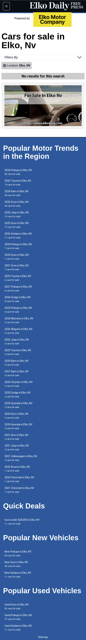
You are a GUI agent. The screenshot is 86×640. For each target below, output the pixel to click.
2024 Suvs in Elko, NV (17, 256)
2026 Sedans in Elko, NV (18, 235)
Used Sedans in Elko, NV (18, 627)
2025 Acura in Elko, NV (17, 468)
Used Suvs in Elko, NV (17, 606)
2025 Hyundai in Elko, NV (18, 405)
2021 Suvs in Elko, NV (17, 267)
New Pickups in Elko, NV (18, 553)
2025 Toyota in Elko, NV (18, 352)
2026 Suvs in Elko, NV (17, 203)
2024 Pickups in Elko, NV (18, 246)
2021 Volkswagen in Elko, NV (21, 458)
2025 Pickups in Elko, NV (18, 309)
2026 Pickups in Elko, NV (18, 172)
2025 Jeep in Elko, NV (17, 341)
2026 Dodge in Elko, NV (18, 299)
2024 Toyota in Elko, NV (18, 278)
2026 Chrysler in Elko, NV (19, 384)
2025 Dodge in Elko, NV (18, 394)
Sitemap (43, 637)
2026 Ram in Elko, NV (17, 193)
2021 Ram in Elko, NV (17, 373)
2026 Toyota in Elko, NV (18, 182)
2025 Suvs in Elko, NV (17, 225)
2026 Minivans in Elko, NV (19, 320)
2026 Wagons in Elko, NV (18, 331)
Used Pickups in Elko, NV (18, 617)
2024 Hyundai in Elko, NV (18, 426)
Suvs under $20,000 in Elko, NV (22, 521)
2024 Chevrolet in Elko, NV (19, 479)
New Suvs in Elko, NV (16, 564)
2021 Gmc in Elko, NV (16, 437)
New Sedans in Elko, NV (18, 574)
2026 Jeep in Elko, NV (17, 214)
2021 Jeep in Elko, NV (17, 447)
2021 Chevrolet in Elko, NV (19, 490)
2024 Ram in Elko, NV (17, 362)
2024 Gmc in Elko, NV (16, 415)
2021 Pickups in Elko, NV (18, 288)
